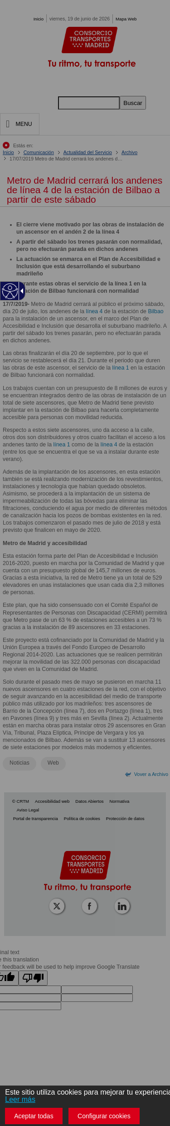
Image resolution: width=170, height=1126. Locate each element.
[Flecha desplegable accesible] (20, 291)
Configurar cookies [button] (104, 1116)
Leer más (20, 1099)
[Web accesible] (10, 291)
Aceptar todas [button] (33, 1116)
